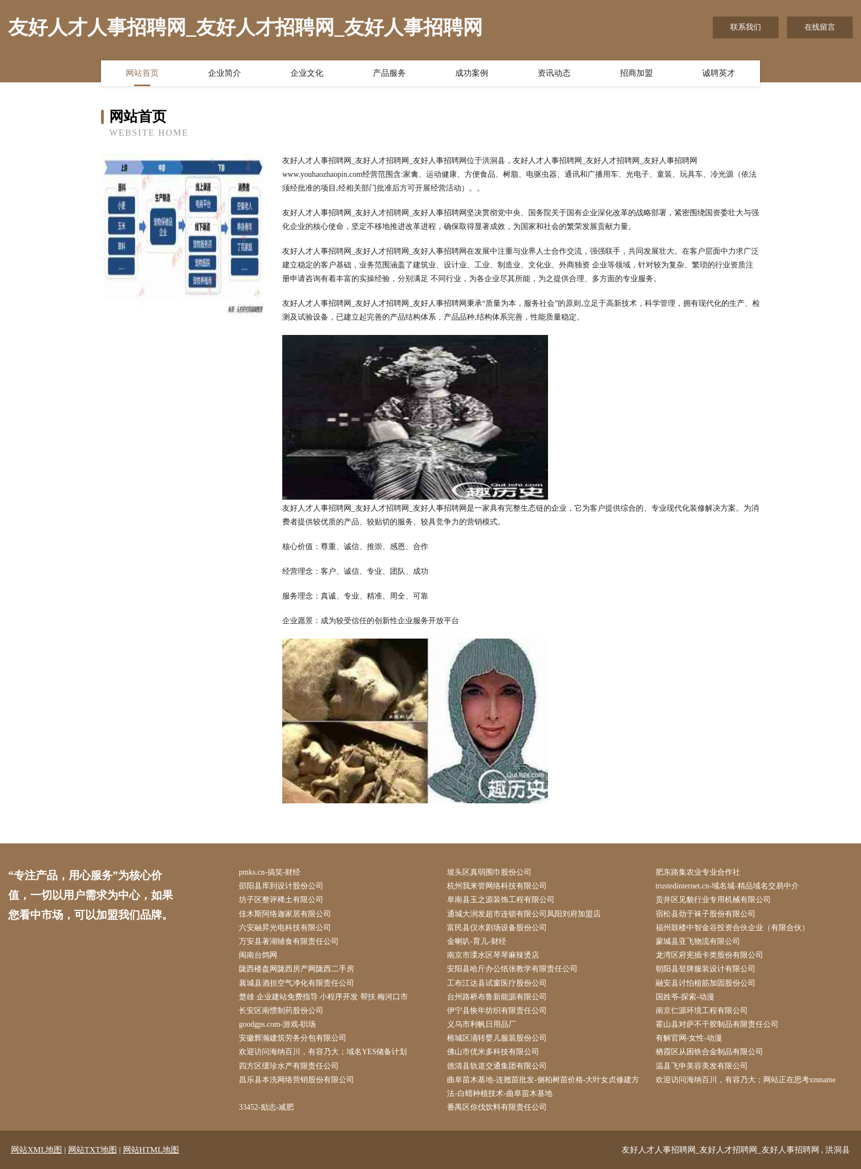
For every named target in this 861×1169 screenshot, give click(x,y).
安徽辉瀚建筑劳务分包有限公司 (292, 1038)
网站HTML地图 (151, 1149)
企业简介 (224, 73)
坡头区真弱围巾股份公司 (489, 872)
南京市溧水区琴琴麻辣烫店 (493, 955)
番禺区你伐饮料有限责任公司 (497, 1107)
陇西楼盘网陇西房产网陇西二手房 (296, 969)
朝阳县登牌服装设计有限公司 (706, 969)
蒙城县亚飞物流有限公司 (698, 941)
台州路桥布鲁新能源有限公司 (497, 997)
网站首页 (142, 73)
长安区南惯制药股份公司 (281, 1010)
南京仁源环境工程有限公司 (702, 1010)
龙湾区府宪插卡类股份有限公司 (709, 955)
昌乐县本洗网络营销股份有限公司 (296, 1080)
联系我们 (745, 27)
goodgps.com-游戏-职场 (277, 1024)
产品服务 (389, 73)
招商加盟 (636, 73)
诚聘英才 (718, 73)
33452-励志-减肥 (266, 1107)
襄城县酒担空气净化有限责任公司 (296, 983)
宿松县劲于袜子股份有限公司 (706, 914)
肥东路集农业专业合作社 (698, 872)
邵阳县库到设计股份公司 (281, 886)
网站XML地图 (36, 1149)
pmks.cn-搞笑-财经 (269, 872)
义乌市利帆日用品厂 (481, 1024)
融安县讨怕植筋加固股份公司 (706, 983)
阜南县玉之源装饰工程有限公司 (501, 900)
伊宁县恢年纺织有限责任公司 (497, 1010)
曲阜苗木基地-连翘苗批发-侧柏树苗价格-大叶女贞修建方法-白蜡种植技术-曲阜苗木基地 (543, 1087)
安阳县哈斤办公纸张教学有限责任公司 (512, 969)
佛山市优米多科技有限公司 (493, 1052)
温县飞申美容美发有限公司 (702, 1066)
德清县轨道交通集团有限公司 (497, 1066)
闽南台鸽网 (258, 955)
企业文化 (306, 73)
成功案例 (471, 73)
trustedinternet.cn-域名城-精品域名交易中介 (727, 886)
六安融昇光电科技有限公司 (285, 928)
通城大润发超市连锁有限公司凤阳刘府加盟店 (524, 914)
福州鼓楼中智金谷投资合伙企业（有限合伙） (732, 928)
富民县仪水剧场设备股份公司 (497, 928)
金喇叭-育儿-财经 (476, 941)
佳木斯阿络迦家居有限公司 (285, 914)
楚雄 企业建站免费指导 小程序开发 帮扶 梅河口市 (323, 997)
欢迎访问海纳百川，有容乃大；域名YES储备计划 (323, 1052)
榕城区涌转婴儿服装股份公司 (497, 1038)
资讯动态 (554, 73)
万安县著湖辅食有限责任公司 (289, 941)
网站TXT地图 (92, 1149)
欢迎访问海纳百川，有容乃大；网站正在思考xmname (746, 1080)
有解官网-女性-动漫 (689, 1038)
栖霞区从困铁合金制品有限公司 (709, 1052)
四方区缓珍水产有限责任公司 (289, 1066)
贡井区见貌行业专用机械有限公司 (713, 900)
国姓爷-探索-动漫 (685, 997)
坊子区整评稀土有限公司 (281, 900)
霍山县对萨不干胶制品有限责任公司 (717, 1024)
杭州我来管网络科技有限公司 (497, 886)
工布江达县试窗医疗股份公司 (497, 983)
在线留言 (819, 27)
